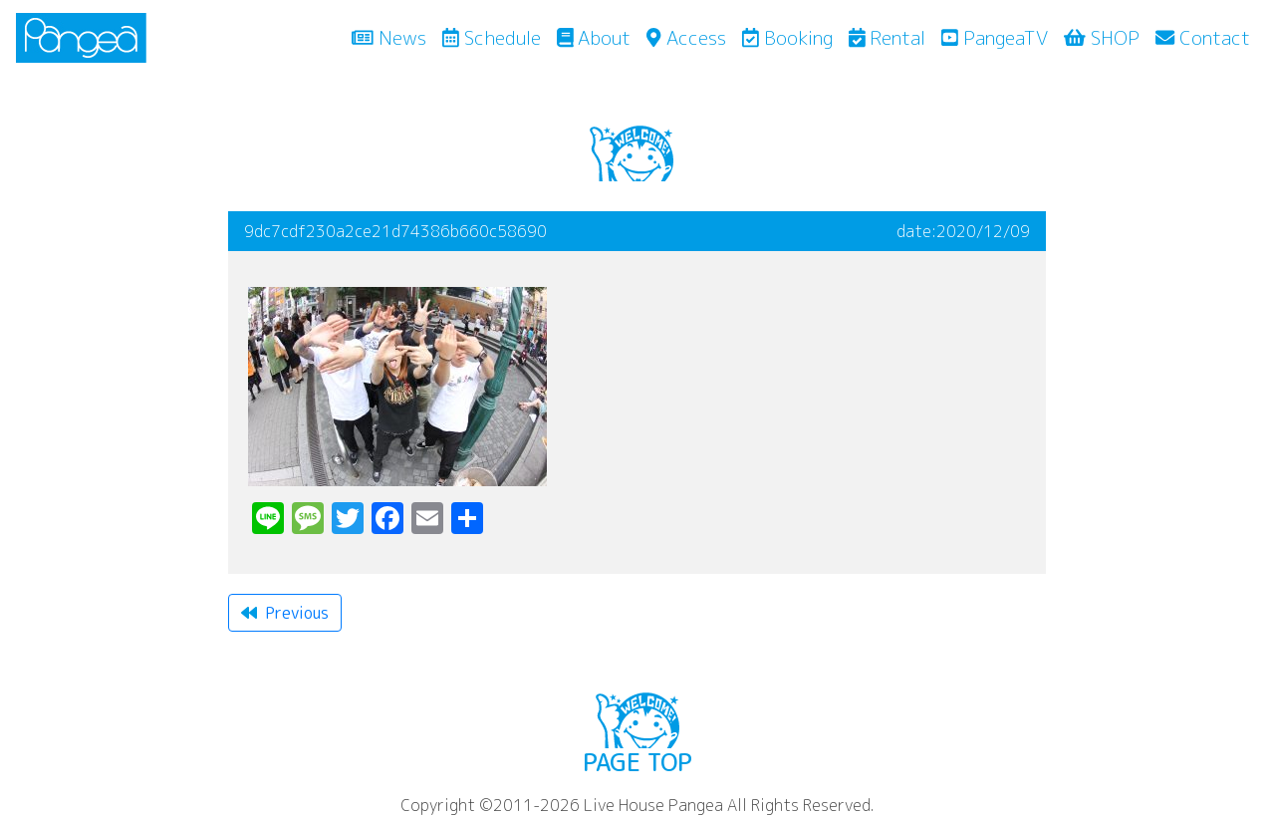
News (393, 37)
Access (685, 37)
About (594, 37)
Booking (787, 37)
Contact (1202, 37)
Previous (285, 613)
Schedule (491, 37)
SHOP (1102, 37)
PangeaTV (994, 37)
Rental (887, 37)
